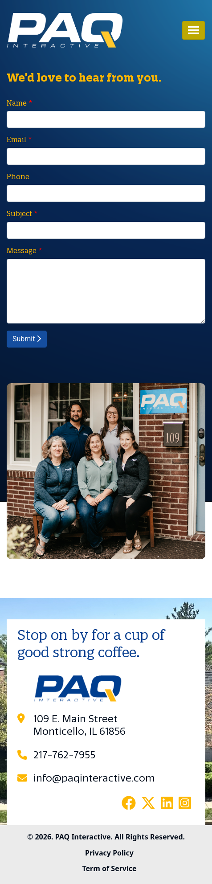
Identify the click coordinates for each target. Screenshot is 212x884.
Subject (19, 213)
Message (22, 250)
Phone (18, 176)
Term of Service (109, 868)
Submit (26, 339)
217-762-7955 (64, 755)
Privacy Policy (109, 853)
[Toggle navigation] (193, 30)
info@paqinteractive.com (94, 778)
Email (16, 139)
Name (17, 102)
